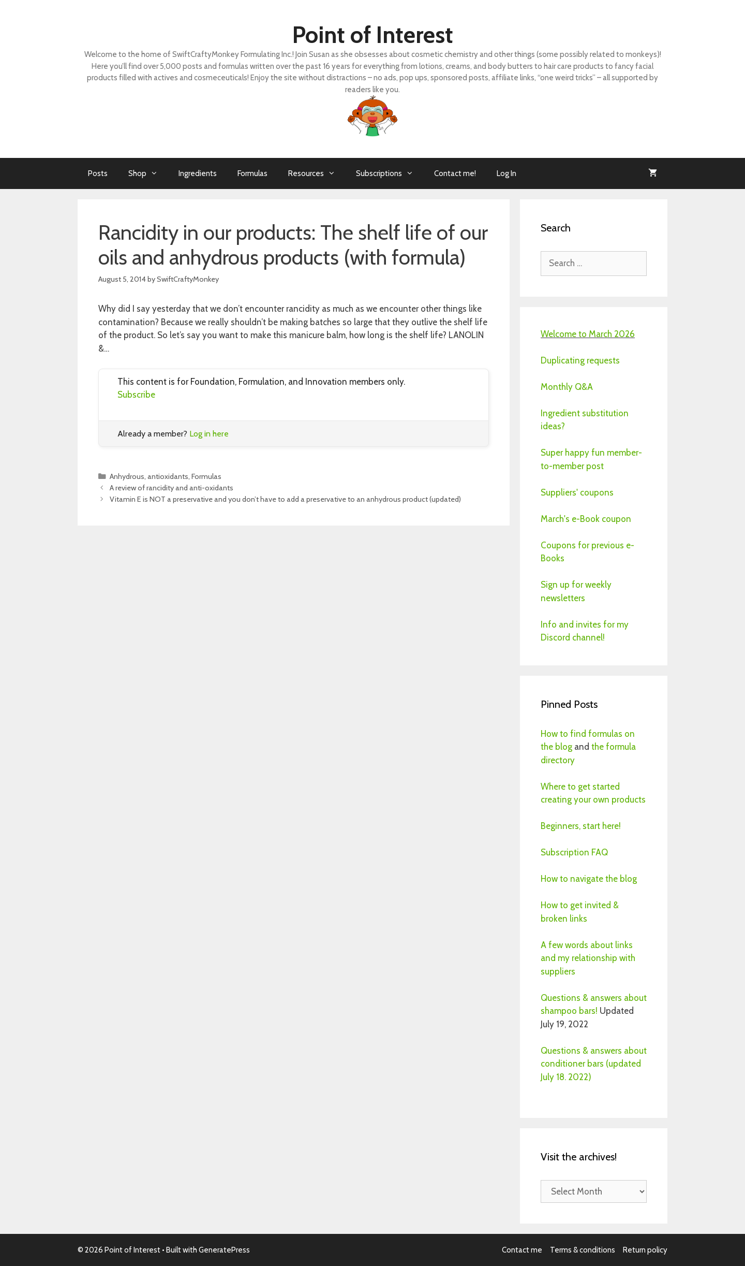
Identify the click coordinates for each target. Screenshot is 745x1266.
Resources (317, 173)
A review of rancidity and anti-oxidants (171, 487)
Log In (506, 173)
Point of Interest (372, 35)
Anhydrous (127, 476)
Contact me (522, 1250)
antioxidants (167, 476)
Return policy (645, 1250)
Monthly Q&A (567, 387)
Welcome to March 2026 (588, 334)
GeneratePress (224, 1250)
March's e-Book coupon (586, 519)
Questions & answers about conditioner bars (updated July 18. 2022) (594, 1063)
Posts (98, 173)
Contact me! (455, 173)
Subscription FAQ (574, 852)
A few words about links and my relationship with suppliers (588, 958)
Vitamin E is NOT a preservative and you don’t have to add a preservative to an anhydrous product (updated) (285, 499)
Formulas (252, 173)
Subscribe (136, 394)
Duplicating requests (580, 360)
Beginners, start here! (581, 826)
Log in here (209, 434)
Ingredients (197, 173)
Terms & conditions (582, 1250)
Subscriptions (390, 173)
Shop (148, 173)
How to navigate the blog (589, 879)
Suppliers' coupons (577, 492)
